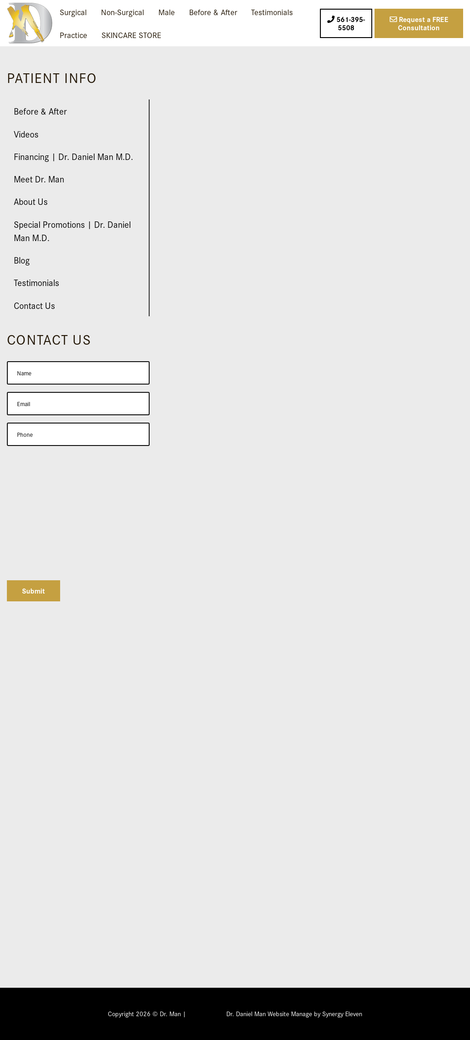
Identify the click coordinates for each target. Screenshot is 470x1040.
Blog (22, 259)
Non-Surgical (122, 12)
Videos (26, 133)
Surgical (73, 12)
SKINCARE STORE (131, 34)
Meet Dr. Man (39, 178)
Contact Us (34, 305)
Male (166, 12)
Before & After (213, 12)
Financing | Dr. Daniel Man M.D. (73, 156)
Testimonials (272, 12)
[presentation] (76, 555)
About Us (31, 201)
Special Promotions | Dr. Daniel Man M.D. (72, 230)
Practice (73, 34)
